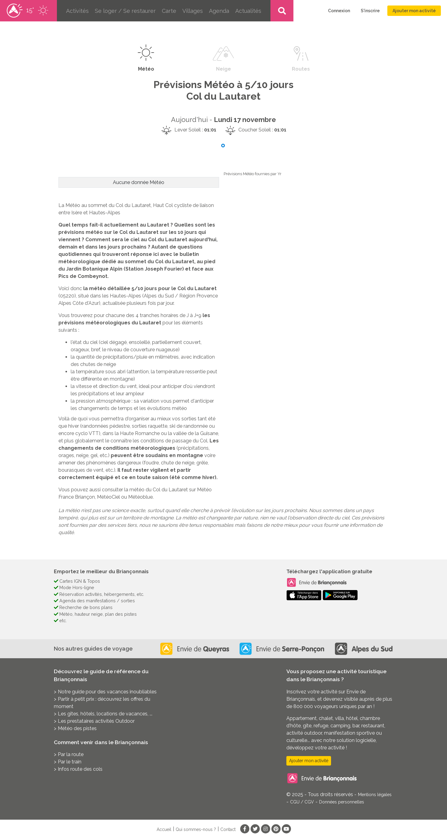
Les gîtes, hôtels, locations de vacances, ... (105, 714)
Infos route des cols (80, 769)
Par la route (71, 754)
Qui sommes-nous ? (196, 829)
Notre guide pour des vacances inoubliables (107, 692)
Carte (169, 11)
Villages (192, 11)
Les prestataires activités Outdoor (96, 721)
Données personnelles (341, 801)
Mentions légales (375, 794)
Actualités (248, 11)
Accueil (164, 829)
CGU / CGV (302, 801)
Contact (228, 829)
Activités (77, 11)
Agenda (219, 11)
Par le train (69, 762)
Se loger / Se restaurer (125, 11)
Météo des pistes (77, 728)
